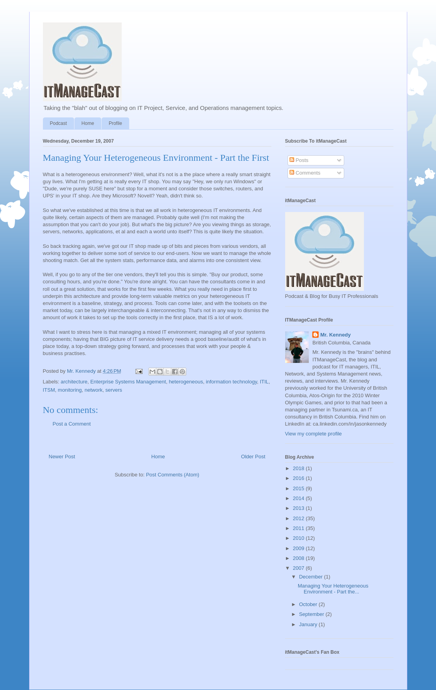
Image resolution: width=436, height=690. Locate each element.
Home (88, 123)
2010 (299, 538)
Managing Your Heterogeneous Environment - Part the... (333, 589)
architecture (74, 382)
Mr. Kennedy (335, 335)
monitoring (70, 390)
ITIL (264, 382)
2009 (299, 548)
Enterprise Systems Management (128, 382)
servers (114, 390)
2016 (299, 478)
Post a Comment (72, 424)
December (311, 577)
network (94, 390)
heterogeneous (186, 382)
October (309, 604)
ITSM (49, 390)
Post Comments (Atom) (172, 475)
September (312, 614)
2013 (299, 508)
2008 (299, 558)
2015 (299, 488)
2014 (299, 498)
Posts (298, 160)
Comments (304, 173)
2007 (299, 568)
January (309, 624)
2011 (299, 528)
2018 (299, 468)
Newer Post (62, 456)
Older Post (253, 456)
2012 (299, 518)
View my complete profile (313, 434)
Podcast (58, 123)
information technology (231, 382)
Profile (115, 123)
